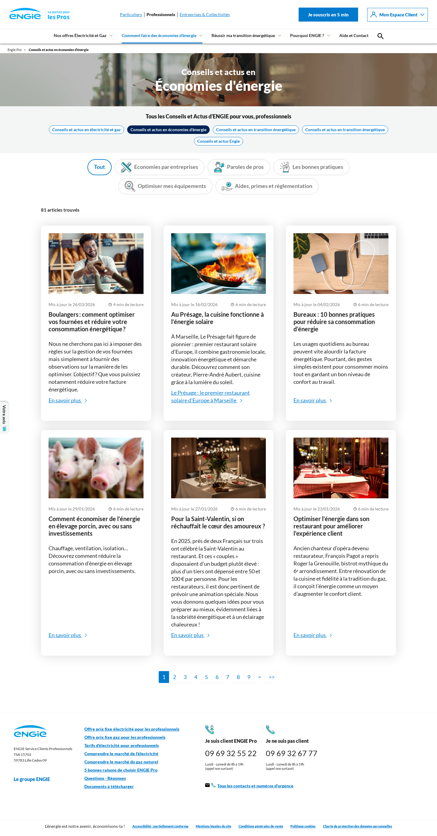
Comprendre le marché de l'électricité (121, 753)
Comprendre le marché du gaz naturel (121, 761)
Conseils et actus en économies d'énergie (168, 129)
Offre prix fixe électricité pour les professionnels (131, 729)
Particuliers (131, 14)
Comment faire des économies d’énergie (159, 35)
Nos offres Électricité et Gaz (80, 35)
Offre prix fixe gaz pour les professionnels (124, 737)
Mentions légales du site (213, 826)
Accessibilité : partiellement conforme (160, 826)
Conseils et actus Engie (218, 141)
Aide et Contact (353, 35)
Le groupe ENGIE (35, 779)
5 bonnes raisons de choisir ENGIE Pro (121, 770)
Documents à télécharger (109, 786)
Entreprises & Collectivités (205, 14)
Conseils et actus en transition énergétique (256, 129)
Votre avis (4, 418)
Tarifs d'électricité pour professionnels (121, 745)
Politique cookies (303, 826)
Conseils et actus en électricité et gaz (86, 129)
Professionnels (161, 14)
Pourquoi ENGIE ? (307, 35)
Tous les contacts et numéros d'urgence (249, 786)
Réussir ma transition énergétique (243, 35)
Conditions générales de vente (261, 826)
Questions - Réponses (105, 778)
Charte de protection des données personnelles (357, 826)
